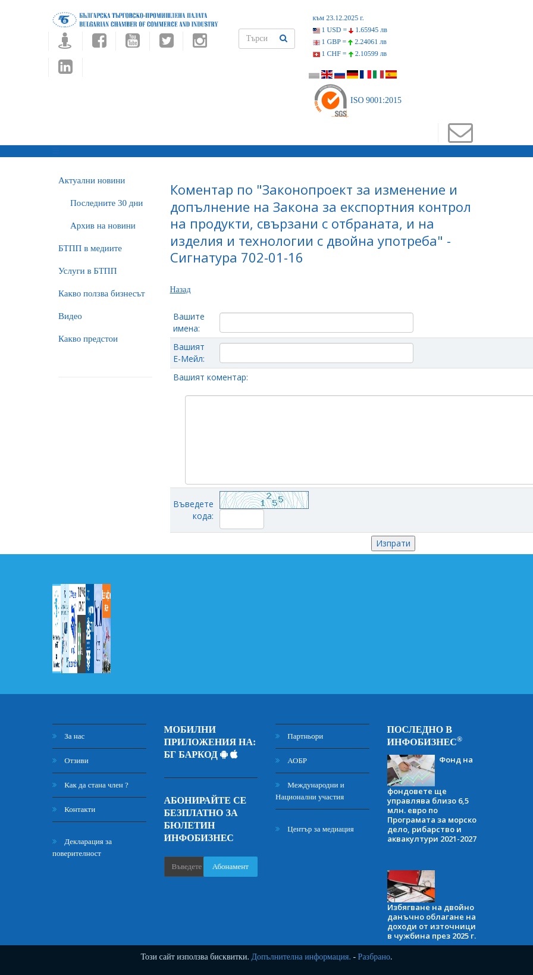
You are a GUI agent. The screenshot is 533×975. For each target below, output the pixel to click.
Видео (70, 316)
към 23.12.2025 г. (338, 18)
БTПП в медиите (90, 248)
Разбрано (374, 956)
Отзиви (70, 760)
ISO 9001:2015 (357, 100)
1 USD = (350, 30)
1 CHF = (350, 53)
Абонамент (230, 866)
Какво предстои (88, 338)
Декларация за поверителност (82, 847)
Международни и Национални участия (309, 790)
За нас (68, 736)
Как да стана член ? (90, 784)
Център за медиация (314, 828)
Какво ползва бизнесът (101, 293)
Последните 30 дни (106, 203)
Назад (180, 289)
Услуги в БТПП (87, 271)
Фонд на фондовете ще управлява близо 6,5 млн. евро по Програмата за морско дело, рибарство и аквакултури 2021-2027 (431, 799)
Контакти (73, 809)
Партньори (299, 736)
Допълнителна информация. (301, 956)
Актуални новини (91, 180)
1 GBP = (350, 42)
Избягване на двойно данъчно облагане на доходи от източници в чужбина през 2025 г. (431, 921)
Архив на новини (103, 225)
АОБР (291, 760)
